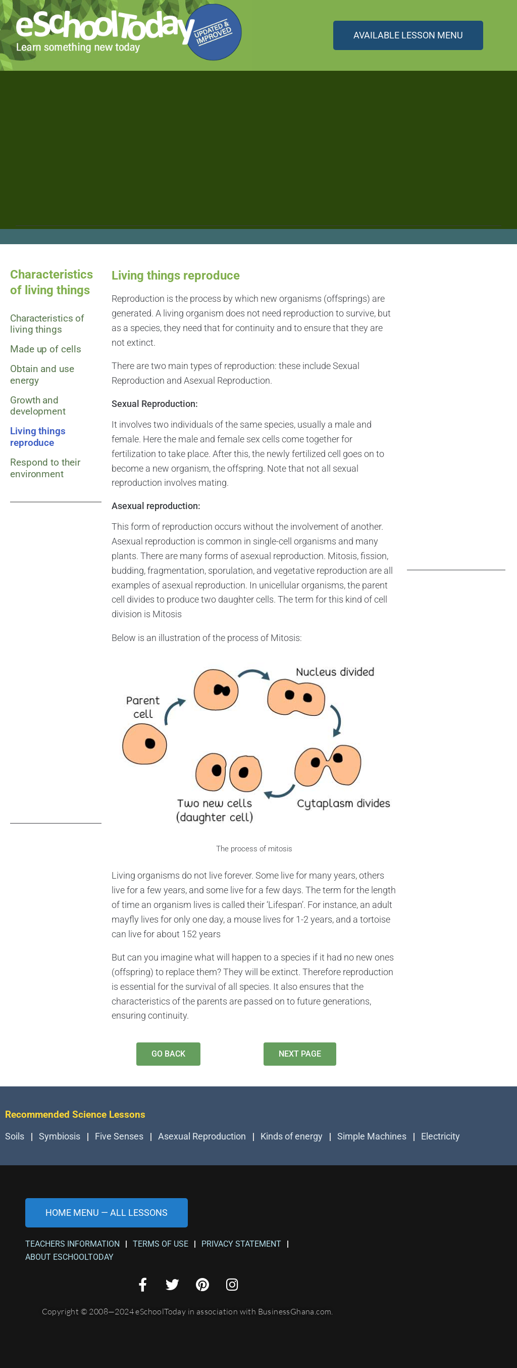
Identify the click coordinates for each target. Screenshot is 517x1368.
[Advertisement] (258, 155)
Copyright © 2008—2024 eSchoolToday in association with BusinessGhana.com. (187, 1311)
